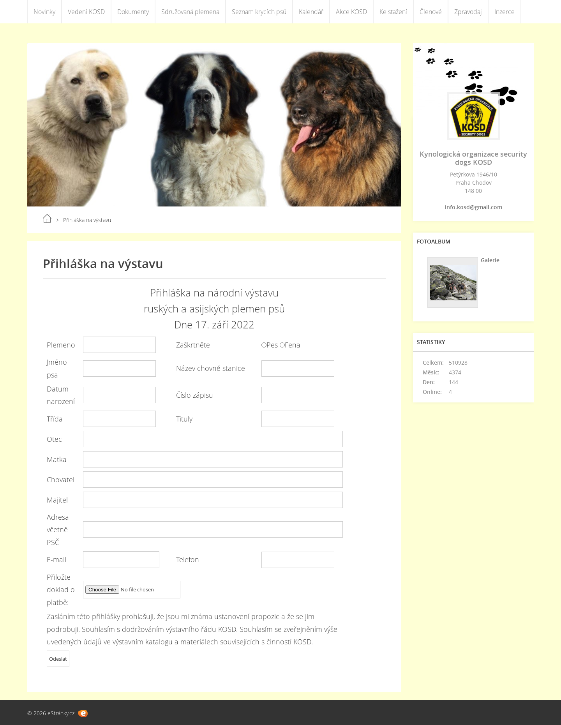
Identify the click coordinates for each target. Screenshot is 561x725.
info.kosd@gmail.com (473, 207)
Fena (292, 344)
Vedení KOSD (86, 11)
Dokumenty (133, 11)
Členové (431, 11)
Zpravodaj (468, 11)
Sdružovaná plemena (190, 11)
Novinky (44, 11)
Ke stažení (393, 11)
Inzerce (504, 11)
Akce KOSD (351, 11)
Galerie (490, 260)
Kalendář (311, 11)
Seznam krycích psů (259, 11)
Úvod (47, 218)
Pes (272, 344)
